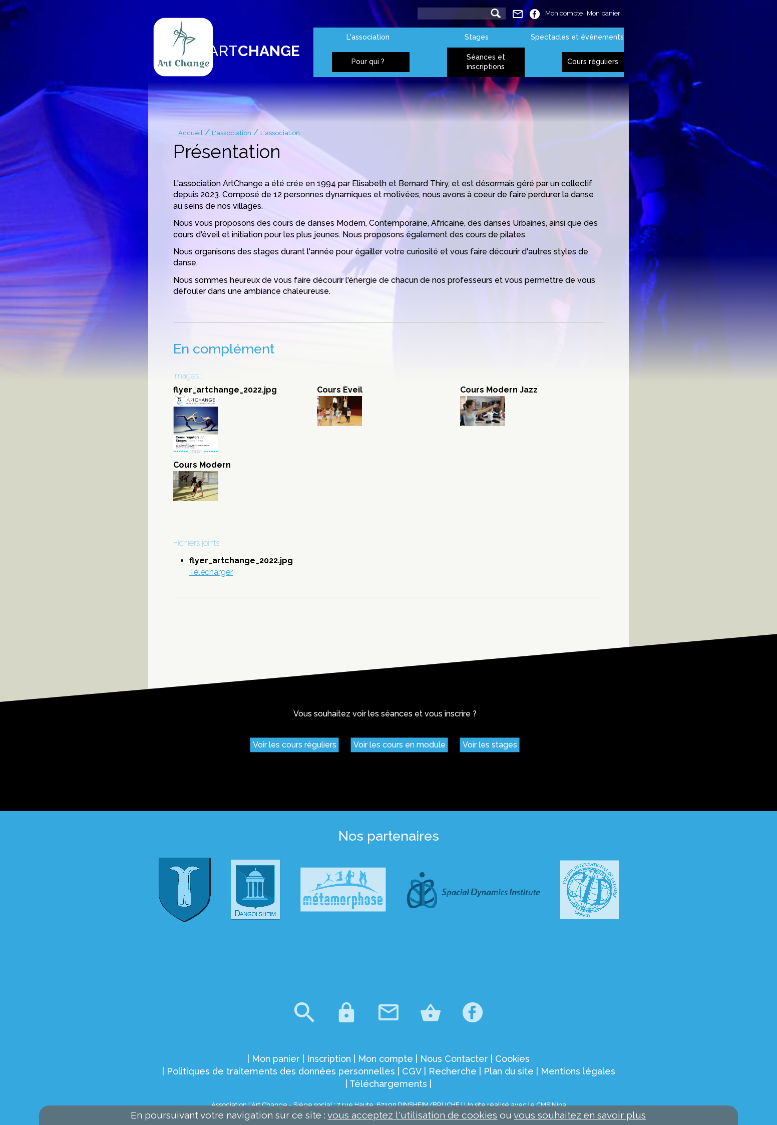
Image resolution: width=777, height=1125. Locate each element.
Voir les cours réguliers (294, 745)
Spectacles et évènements (577, 37)
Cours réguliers (592, 62)
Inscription (329, 1058)
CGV (412, 1071)
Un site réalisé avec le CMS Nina (515, 1104)
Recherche (453, 1071)
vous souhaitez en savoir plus (580, 1114)
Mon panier (603, 13)
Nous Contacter (454, 1058)
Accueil (190, 133)
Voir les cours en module (399, 745)
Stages (477, 37)
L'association (368, 37)
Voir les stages (490, 745)
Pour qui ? (367, 62)
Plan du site (509, 1071)
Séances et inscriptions (486, 62)
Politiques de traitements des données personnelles (281, 1071)
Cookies (512, 1058)
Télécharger (211, 572)
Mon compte (564, 13)
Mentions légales (578, 1071)
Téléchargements (388, 1083)
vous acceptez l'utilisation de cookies (412, 1114)
